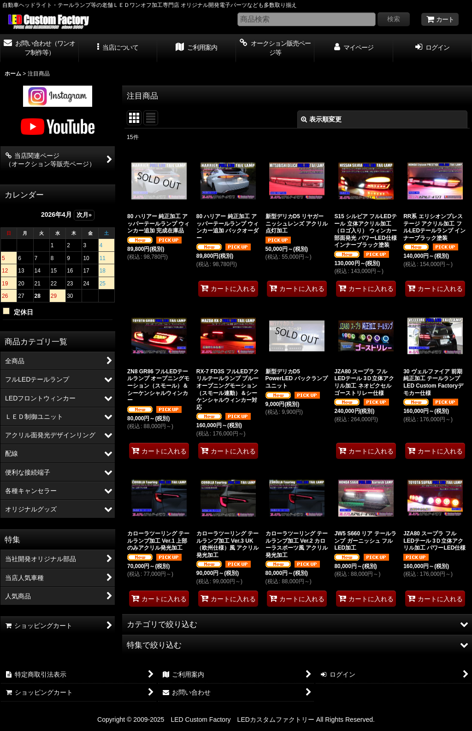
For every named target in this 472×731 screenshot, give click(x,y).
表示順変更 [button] (321, 119)
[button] (118, 48)
